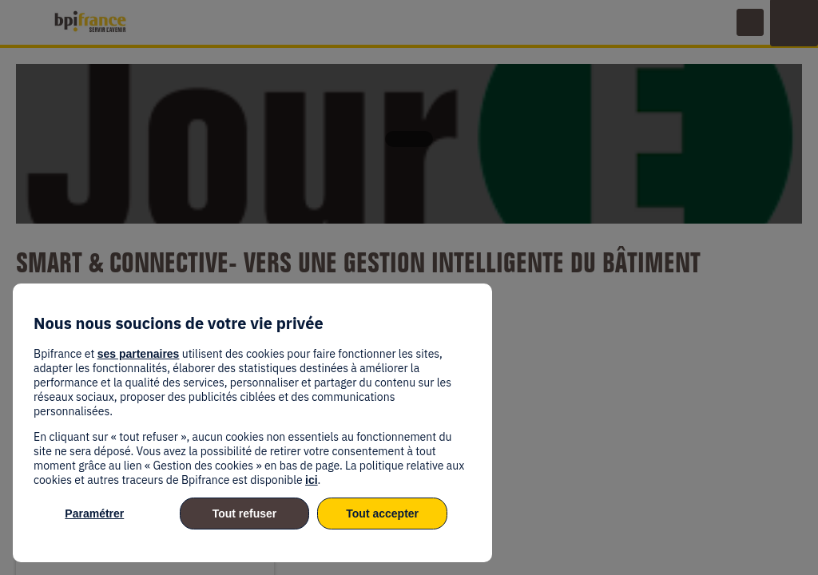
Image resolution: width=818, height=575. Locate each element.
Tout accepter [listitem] (382, 513)
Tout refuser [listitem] (244, 513)
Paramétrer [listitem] (94, 513)
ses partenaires (138, 353)
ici (311, 480)
